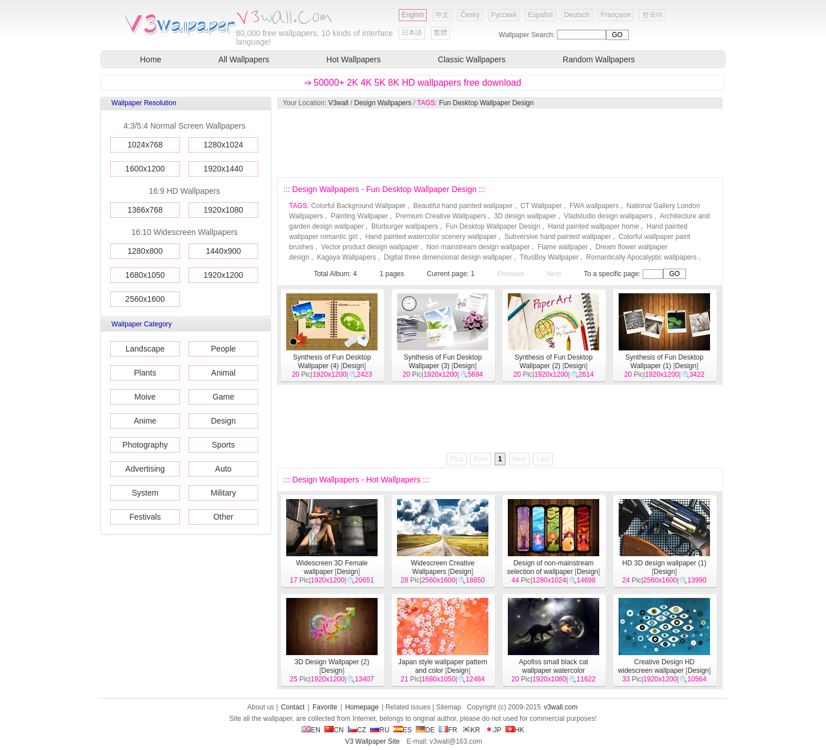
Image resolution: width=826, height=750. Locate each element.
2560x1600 (145, 299)
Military (223, 492)
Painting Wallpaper (359, 216)
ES (403, 730)
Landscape (145, 348)
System (145, 492)
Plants (145, 372)
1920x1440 (223, 168)
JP (493, 730)
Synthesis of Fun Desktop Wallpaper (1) (664, 361)
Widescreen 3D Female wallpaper (331, 567)
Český (469, 15)
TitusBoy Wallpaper (549, 257)
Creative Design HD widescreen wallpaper (656, 666)
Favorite (324, 707)
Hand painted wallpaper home (593, 226)
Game (223, 396)
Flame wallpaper (563, 247)
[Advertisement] (499, 143)
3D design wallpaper (525, 216)
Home (150, 59)
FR (448, 730)
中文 (442, 15)
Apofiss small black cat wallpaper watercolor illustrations (553, 670)
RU (379, 730)
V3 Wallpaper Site (372, 741)
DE (425, 730)
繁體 (440, 33)
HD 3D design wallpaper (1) (664, 563)
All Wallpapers (243, 59)
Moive (144, 396)
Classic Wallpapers (472, 59)
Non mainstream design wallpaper (478, 247)
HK (515, 730)
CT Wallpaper (541, 206)
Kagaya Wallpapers (346, 257)
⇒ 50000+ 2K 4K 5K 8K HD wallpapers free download (413, 82)
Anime (145, 420)
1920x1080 (223, 209)
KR (471, 730)
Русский (504, 15)
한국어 (652, 15)
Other (223, 516)
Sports (223, 444)
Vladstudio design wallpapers (608, 216)
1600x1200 (145, 168)
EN (311, 730)
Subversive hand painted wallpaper (557, 237)
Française (616, 15)
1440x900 (223, 251)
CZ (357, 730)
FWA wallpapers (594, 206)
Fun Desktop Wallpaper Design (486, 103)
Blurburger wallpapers (404, 226)
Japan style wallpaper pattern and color (442, 666)
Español (540, 15)
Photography (144, 444)
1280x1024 (223, 144)
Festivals (145, 516)
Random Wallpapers (599, 59)
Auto (223, 468)
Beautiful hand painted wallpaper (462, 206)
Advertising (145, 468)
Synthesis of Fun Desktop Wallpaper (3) (443, 361)
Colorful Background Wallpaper (358, 206)
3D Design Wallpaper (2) (332, 662)
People (223, 348)
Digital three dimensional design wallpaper (448, 257)
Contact (292, 707)
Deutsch (577, 15)
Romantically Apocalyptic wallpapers (641, 257)
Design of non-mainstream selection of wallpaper (550, 567)
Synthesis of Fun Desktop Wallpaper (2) (554, 361)
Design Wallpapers (382, 103)
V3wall (338, 103)
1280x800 (145, 251)
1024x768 (145, 144)
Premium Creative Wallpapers (441, 216)
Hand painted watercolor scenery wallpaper (430, 237)
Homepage (362, 707)
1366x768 (145, 209)
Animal (223, 372)
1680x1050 (145, 275)
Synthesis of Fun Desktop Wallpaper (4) (332, 361)
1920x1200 (223, 275)
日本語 (412, 33)
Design (223, 420)
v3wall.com (561, 707)
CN (333, 730)
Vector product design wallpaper (370, 247)
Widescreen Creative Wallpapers (442, 567)
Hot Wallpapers (353, 59)
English (413, 15)
